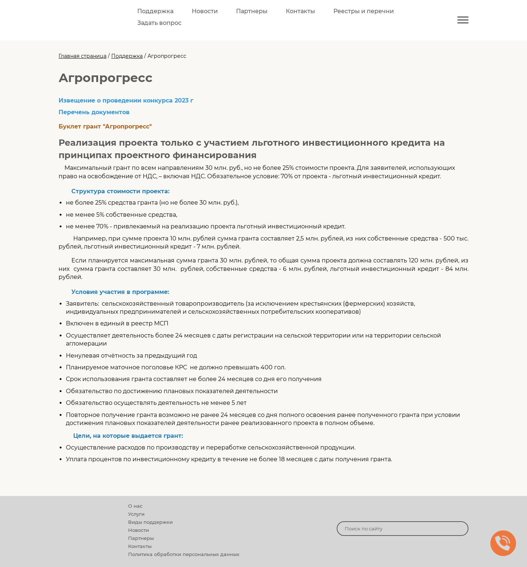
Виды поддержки (150, 522)
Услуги (136, 514)
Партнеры (252, 11)
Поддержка (155, 11)
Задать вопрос (159, 22)
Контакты (300, 11)
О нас (135, 506)
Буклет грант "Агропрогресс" (105, 126)
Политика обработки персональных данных (183, 554)
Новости (205, 11)
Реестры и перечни (363, 11)
